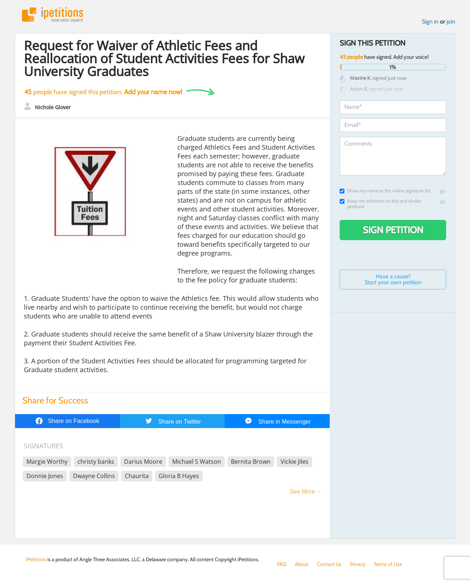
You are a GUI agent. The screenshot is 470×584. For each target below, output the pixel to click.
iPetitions (52, 14)
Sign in (430, 21)
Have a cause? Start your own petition (393, 279)
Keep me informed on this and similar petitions (380, 203)
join (450, 21)
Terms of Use (388, 564)
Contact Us (329, 564)
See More (302, 491)
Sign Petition (393, 229)
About (301, 564)
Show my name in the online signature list (385, 190)
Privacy (357, 564)
